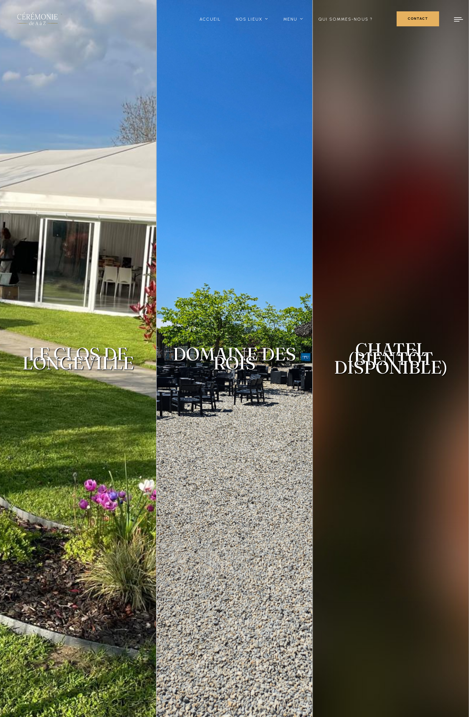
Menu (290, 19)
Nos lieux (249, 19)
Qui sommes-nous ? (345, 19)
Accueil (210, 19)
